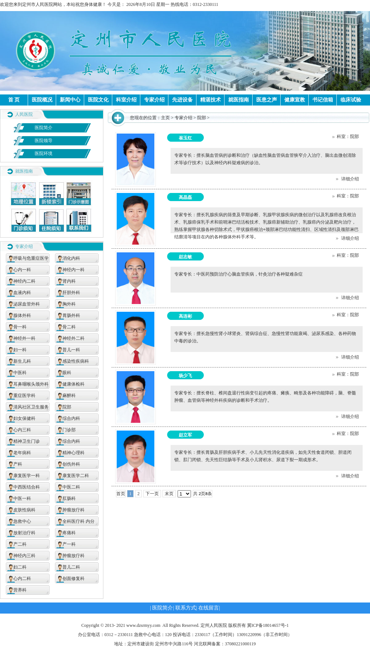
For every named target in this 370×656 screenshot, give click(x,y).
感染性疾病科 (75, 361)
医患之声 (266, 100)
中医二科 (71, 487)
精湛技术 (210, 100)
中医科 (20, 372)
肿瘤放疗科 (73, 509)
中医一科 (22, 498)
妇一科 (20, 349)
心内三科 (22, 429)
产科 (17, 464)
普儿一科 (71, 349)
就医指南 (238, 100)
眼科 (66, 372)
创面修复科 (73, 578)
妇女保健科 (24, 418)
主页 (165, 117)
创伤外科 (71, 464)
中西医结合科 (26, 487)
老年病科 (22, 452)
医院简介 (43, 127)
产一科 (69, 544)
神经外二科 (73, 338)
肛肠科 (69, 498)
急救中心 (22, 521)
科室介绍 (126, 100)
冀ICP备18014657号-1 (268, 625)
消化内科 (71, 258)
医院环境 (43, 153)
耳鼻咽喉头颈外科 (31, 384)
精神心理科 (73, 452)
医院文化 (98, 100)
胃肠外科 (71, 315)
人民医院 (24, 114)
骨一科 (20, 326)
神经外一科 (24, 338)
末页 (169, 493)
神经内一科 (73, 269)
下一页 (152, 493)
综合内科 (71, 418)
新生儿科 (22, 361)
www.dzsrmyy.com (143, 625)
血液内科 (22, 292)
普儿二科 (71, 567)
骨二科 (69, 326)
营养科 (20, 590)
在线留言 (208, 608)
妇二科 (20, 567)
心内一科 (22, 269)
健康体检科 (73, 384)
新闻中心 (70, 100)
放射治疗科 (24, 532)
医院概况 (42, 100)
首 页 (14, 100)
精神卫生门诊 (26, 441)
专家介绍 (154, 100)
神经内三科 (24, 555)
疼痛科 (69, 532)
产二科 (20, 544)
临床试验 (350, 100)
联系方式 (185, 608)
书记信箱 (322, 100)
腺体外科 (22, 315)
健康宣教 (294, 100)
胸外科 (69, 304)
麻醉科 (69, 395)
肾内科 (69, 281)
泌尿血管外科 (26, 304)
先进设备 (182, 100)
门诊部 (69, 429)
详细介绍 (347, 179)
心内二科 (22, 578)
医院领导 (43, 140)
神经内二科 (24, 281)
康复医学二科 (75, 475)
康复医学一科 (26, 475)
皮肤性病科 (24, 509)
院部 (66, 407)
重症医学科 (24, 395)
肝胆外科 (71, 292)
